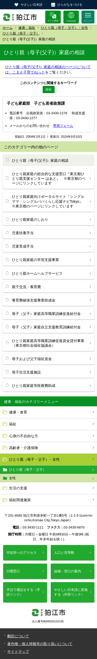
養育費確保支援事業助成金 (33, 300)
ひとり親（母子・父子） (21, 33)
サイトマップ (18, 651)
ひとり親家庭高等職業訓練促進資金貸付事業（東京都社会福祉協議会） (48, 343)
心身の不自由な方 (23, 436)
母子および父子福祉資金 (32, 359)
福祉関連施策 (20, 500)
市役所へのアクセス (21, 553)
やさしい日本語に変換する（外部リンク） (71, 592)
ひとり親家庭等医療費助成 (33, 386)
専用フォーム (63, 126)
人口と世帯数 (64, 553)
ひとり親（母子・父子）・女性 (64, 28)
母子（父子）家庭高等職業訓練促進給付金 (46, 314)
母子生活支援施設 (26, 372)
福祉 (12, 424)
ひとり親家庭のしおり (30, 219)
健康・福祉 (26, 28)
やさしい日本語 (31, 4)
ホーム (8, 28)
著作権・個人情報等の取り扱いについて (39, 644)
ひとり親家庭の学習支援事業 (35, 260)
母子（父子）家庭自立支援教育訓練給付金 (46, 327)
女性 (12, 478)
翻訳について (18, 636)
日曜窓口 (13, 571)
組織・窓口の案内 (67, 571)
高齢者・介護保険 (23, 448)
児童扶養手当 (23, 233)
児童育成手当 (23, 246)
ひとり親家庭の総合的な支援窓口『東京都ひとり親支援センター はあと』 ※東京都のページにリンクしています (48, 178)
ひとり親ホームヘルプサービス (37, 273)
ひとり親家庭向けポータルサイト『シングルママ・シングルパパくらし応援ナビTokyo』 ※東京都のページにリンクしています (49, 201)
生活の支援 (18, 488)
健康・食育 (18, 412)
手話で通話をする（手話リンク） (23, 592)
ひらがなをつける (69, 4)
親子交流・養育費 (26, 287)
